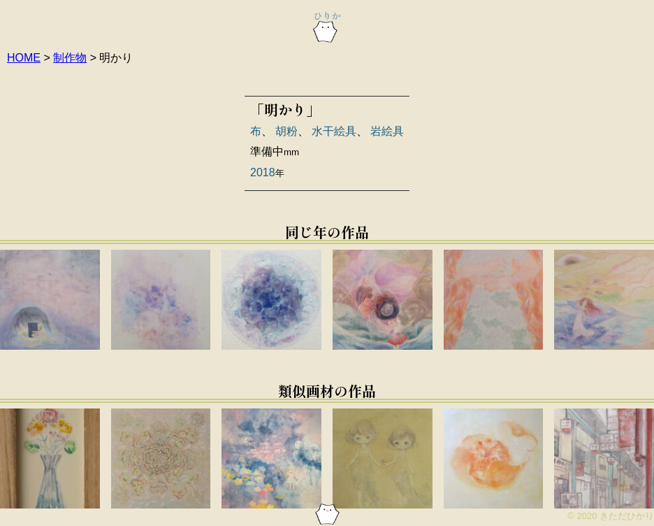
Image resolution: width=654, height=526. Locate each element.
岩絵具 (387, 131)
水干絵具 (334, 131)
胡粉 (286, 131)
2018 (262, 172)
